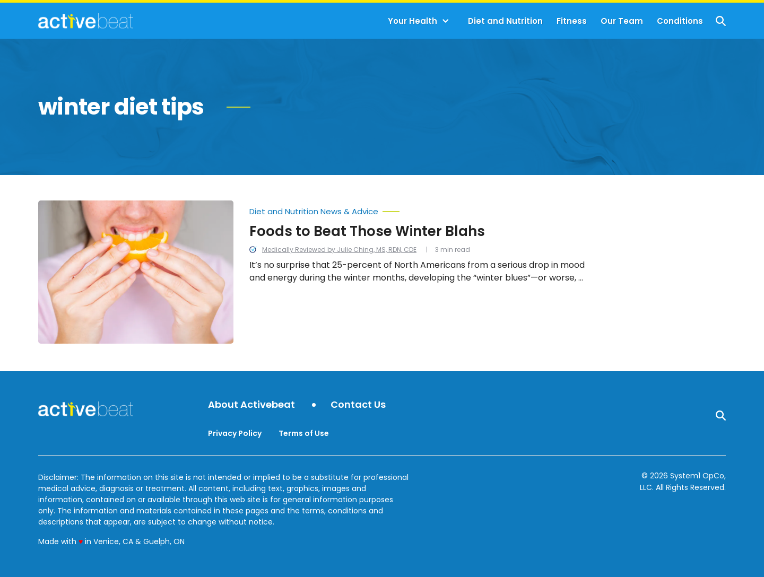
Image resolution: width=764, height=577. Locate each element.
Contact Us (358, 404)
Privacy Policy (235, 433)
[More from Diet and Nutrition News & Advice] (418, 208)
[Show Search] (721, 21)
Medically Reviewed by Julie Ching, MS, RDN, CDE (339, 249)
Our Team (622, 20)
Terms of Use (304, 433)
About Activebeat (251, 404)
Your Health (412, 20)
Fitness (572, 20)
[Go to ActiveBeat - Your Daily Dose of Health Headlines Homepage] (85, 20)
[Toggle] (445, 21)
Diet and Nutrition (505, 20)
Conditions (680, 20)
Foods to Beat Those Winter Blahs (367, 231)
